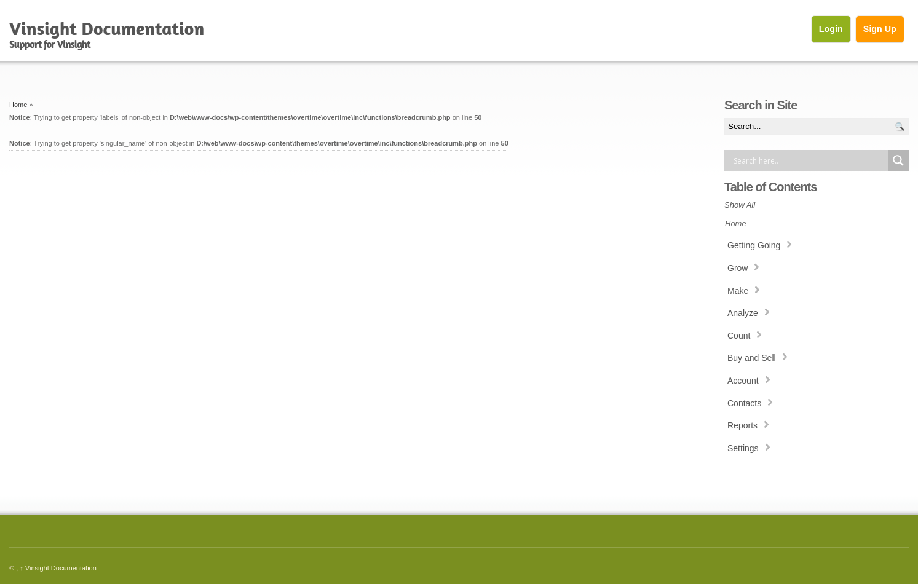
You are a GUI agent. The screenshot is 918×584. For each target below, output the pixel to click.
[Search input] (809, 160)
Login (831, 29)
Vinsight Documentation (58, 568)
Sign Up (879, 29)
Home (18, 104)
